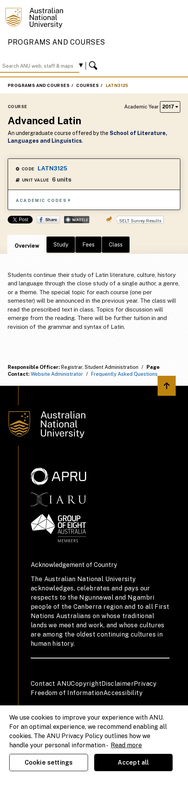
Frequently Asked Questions (124, 374)
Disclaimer (117, 683)
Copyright (86, 683)
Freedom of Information (67, 693)
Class (116, 245)
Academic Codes (43, 200)
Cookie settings (49, 762)
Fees (88, 245)
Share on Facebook (48, 219)
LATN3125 (117, 85)
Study (60, 245)
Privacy (145, 683)
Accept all (133, 762)
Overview (27, 246)
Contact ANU (51, 683)
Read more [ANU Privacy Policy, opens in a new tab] (126, 745)
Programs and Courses (56, 42)
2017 (170, 107)
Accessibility (123, 693)
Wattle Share (77, 219)
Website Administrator (57, 374)
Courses (87, 85)
